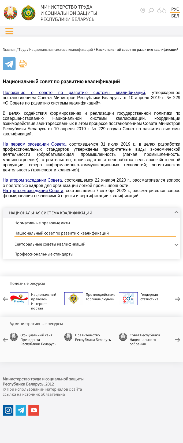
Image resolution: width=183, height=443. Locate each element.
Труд (22, 49)
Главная (9, 49)
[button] (9, 31)
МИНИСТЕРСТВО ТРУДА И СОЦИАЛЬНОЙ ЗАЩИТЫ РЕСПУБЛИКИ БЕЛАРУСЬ (68, 13)
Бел (175, 16)
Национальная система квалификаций (61, 49)
